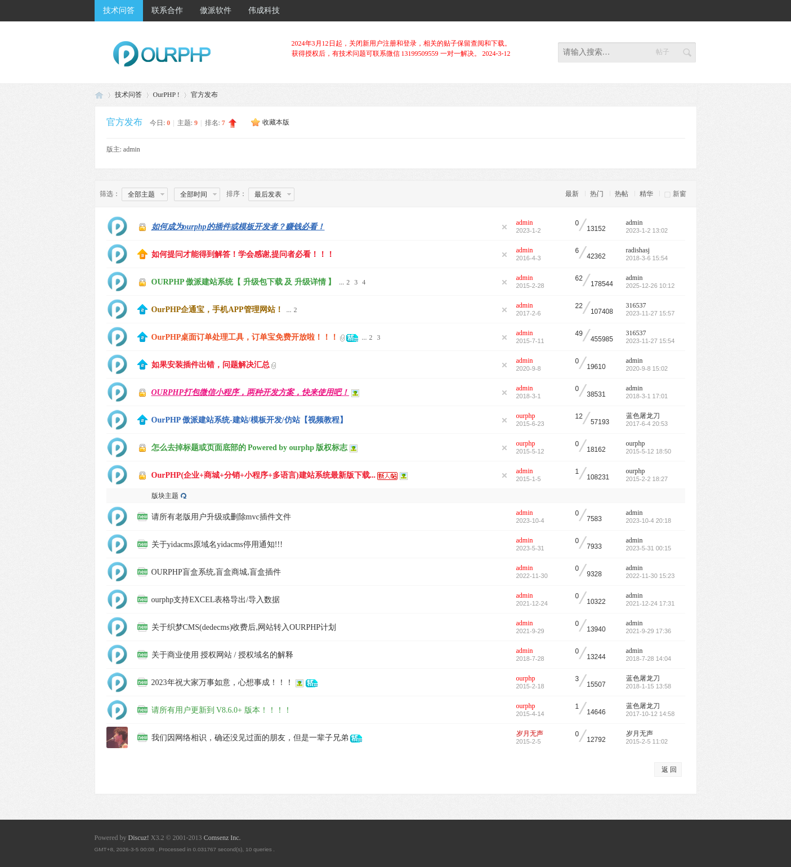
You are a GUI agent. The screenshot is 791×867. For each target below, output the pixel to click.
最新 (572, 194)
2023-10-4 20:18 (649, 520)
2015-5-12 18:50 (649, 451)
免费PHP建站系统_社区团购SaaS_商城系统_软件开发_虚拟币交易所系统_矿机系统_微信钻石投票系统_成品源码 (99, 95)
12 (579, 416)
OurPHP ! (166, 95)
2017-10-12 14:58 (650, 713)
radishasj (638, 250)
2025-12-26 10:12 (650, 285)
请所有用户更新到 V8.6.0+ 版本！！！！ (221, 710)
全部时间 (193, 194)
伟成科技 (264, 10)
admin (131, 149)
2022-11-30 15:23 (650, 575)
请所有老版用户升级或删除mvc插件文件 (221, 517)
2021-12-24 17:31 (650, 603)
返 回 (669, 769)
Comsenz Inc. (222, 838)
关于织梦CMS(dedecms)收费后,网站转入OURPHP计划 (244, 627)
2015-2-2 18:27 (647, 478)
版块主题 (164, 496)
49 (579, 333)
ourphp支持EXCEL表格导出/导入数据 (215, 599)
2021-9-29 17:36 (649, 631)
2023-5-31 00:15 (649, 548)
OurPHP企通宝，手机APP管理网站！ (217, 309)
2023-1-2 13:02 (647, 230)
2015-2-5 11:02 (647, 741)
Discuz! (138, 838)
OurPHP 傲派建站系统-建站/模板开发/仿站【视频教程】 (249, 420)
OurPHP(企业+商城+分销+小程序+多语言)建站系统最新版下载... (263, 475)
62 (579, 278)
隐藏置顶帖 (504, 227)
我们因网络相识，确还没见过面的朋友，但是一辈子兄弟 (249, 737)
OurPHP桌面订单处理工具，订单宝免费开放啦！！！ (245, 337)
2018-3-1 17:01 (647, 396)
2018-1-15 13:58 (649, 686)
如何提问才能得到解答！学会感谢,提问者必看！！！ (243, 254)
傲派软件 (215, 10)
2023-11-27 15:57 (650, 313)
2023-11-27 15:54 (650, 340)
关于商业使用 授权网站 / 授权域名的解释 (222, 655)
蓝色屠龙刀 (643, 416)
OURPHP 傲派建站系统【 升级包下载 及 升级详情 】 (243, 282)
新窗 (679, 194)
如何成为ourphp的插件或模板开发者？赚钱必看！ (238, 227)
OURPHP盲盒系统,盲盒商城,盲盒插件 (216, 572)
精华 (646, 194)
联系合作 (167, 10)
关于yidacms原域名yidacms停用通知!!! (217, 544)
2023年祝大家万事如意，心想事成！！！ (222, 682)
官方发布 (204, 95)
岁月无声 (529, 733)
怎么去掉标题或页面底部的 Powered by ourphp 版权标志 (249, 447)
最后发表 (267, 194)
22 (579, 306)
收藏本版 (275, 122)
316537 (636, 305)
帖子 (662, 52)
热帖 (621, 194)
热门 (597, 194)
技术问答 (119, 10)
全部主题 (141, 194)
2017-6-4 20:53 (647, 423)
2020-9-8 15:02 (647, 368)
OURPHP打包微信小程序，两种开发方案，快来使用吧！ (250, 392)
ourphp (525, 416)
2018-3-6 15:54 (647, 258)
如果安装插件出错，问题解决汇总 (210, 365)
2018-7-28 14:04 (649, 658)
